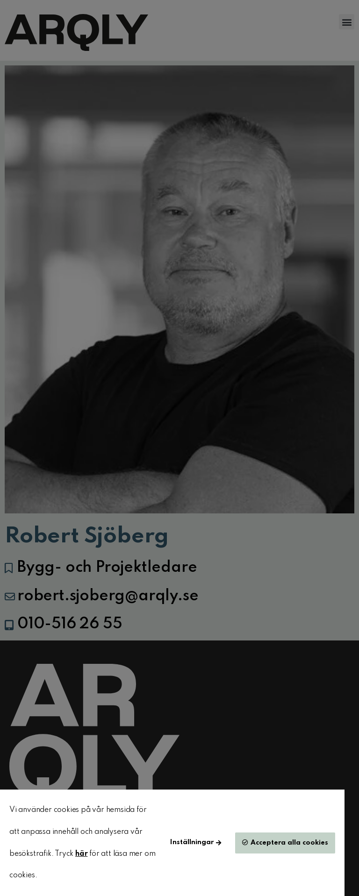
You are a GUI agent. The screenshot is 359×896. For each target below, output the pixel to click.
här (81, 854)
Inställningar (192, 842)
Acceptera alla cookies (289, 842)
